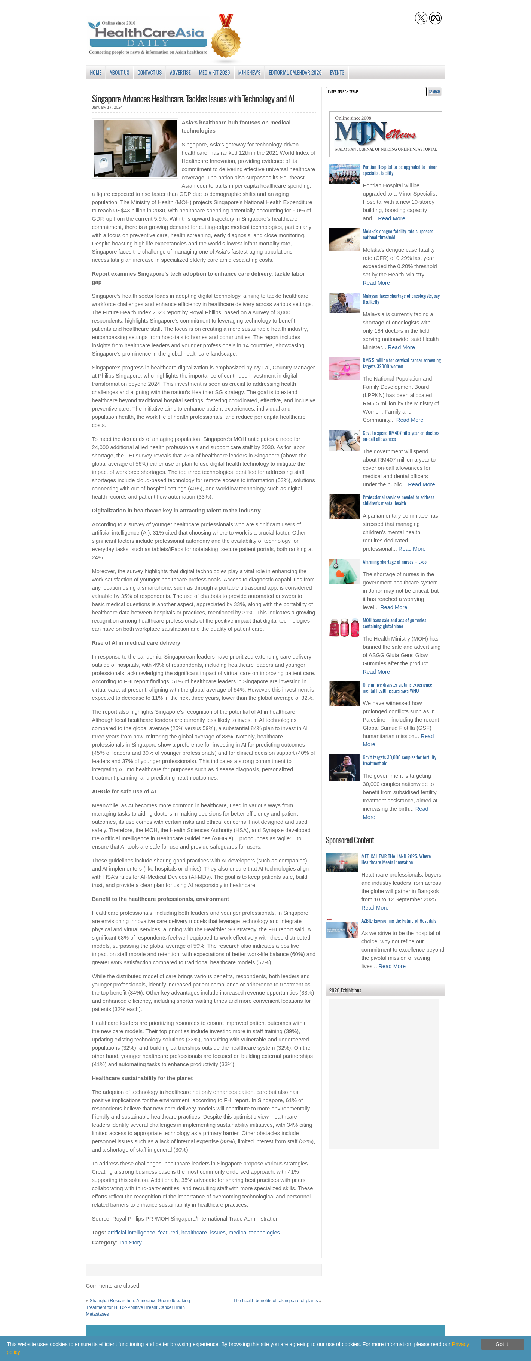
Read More (391, 218)
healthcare (194, 1233)
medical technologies (254, 1233)
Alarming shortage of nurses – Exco (395, 561)
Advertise (180, 72)
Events (337, 72)
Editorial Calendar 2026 (295, 72)
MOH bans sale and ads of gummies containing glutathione (395, 623)
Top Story (130, 1243)
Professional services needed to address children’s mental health (398, 500)
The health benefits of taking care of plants (275, 1300)
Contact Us (149, 72)
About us (119, 72)
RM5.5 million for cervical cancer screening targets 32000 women (402, 363)
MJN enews (249, 72)
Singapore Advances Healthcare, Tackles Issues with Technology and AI (193, 98)
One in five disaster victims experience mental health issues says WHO (397, 687)
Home (95, 72)
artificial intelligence (131, 1233)
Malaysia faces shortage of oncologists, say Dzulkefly (401, 298)
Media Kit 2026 (214, 72)
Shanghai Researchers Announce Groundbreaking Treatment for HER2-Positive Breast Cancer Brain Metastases (138, 1307)
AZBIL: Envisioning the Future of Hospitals (398, 920)
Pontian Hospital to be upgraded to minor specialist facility (400, 169)
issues (218, 1233)
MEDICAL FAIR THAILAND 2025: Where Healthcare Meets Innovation (396, 859)
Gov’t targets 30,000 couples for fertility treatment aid (399, 760)
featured (168, 1233)
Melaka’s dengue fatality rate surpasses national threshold (398, 234)
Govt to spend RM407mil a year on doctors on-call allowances (401, 435)
